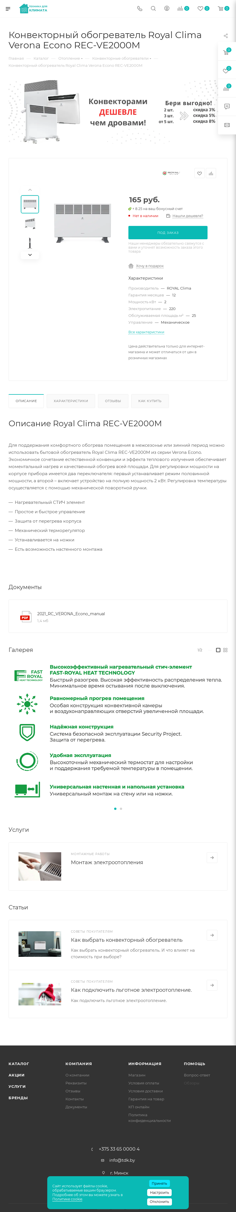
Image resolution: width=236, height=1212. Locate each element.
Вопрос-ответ (197, 1075)
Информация (145, 1063)
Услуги (17, 1086)
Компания (78, 1063)
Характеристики (71, 401)
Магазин (136, 1075)
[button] (115, 809)
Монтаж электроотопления (107, 862)
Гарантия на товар (146, 1099)
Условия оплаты (143, 1083)
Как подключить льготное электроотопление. (131, 990)
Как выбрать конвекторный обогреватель (126, 940)
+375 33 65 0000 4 (119, 1149)
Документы (76, 1107)
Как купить (150, 401)
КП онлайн (138, 1107)
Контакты (74, 1099)
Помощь (194, 1063)
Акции (17, 1075)
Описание (26, 401)
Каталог (19, 1063)
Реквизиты (76, 1083)
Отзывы (113, 401)
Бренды (18, 1097)
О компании (77, 1075)
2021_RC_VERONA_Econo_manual (71, 613)
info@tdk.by (122, 1160)
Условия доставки (145, 1091)
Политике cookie (67, 1199)
